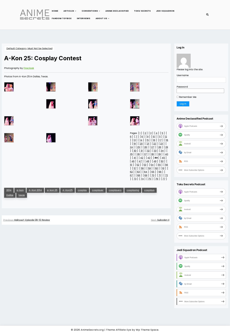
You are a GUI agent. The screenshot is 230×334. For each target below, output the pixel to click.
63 (138, 172)
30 (135, 150)
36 (138, 154)
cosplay (82, 190)
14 (141, 140)
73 (135, 179)
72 (166, 175)
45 (163, 157)
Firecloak (28, 68)
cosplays (149, 190)
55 (159, 164)
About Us (101, 18)
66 (160, 172)
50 (162, 161)
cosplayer (98, 190)
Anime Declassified (117, 11)
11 (160, 136)
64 (145, 172)
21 (148, 143)
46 (133, 161)
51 (131, 164)
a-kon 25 (52, 190)
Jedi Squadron (165, 11)
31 (142, 150)
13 (135, 140)
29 (166, 147)
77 (163, 179)
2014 (8, 190)
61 (163, 168)
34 (162, 150)
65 (152, 172)
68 (138, 175)
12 (166, 136)
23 (161, 143)
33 (155, 150)
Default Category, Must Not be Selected (29, 48)
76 (156, 179)
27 (152, 147)
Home (55, 11)
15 (148, 140)
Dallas (9, 195)
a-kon (20, 190)
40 (166, 154)
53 (144, 164)
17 (160, 140)
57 (135, 168)
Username (183, 75)
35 (131, 154)
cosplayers (115, 190)
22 (154, 143)
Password (182, 86)
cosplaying (133, 190)
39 (159, 154)
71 (160, 175)
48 (147, 161)
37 (145, 154)
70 (152, 175)
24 (131, 147)
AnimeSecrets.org (92, 330)
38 (152, 154)
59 (149, 168)
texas (21, 195)
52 (137, 164)
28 (159, 147)
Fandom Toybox (62, 18)
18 (167, 140)
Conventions (90, 11)
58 (142, 168)
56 (166, 164)
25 (138, 147)
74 (142, 179)
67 (131, 175)
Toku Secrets (142, 11)
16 (154, 140)
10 (154, 136)
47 (140, 161)
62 (131, 172)
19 (135, 143)
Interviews (83, 18)
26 (145, 147)
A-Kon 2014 (35, 190)
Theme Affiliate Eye (118, 330)
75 (149, 179)
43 (148, 157)
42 (141, 157)
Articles (69, 11)
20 (141, 143)
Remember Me (186, 97)
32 (148, 150)
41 (135, 157)
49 (154, 161)
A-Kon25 (67, 190)
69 (145, 175)
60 (156, 168)
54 (152, 164)
